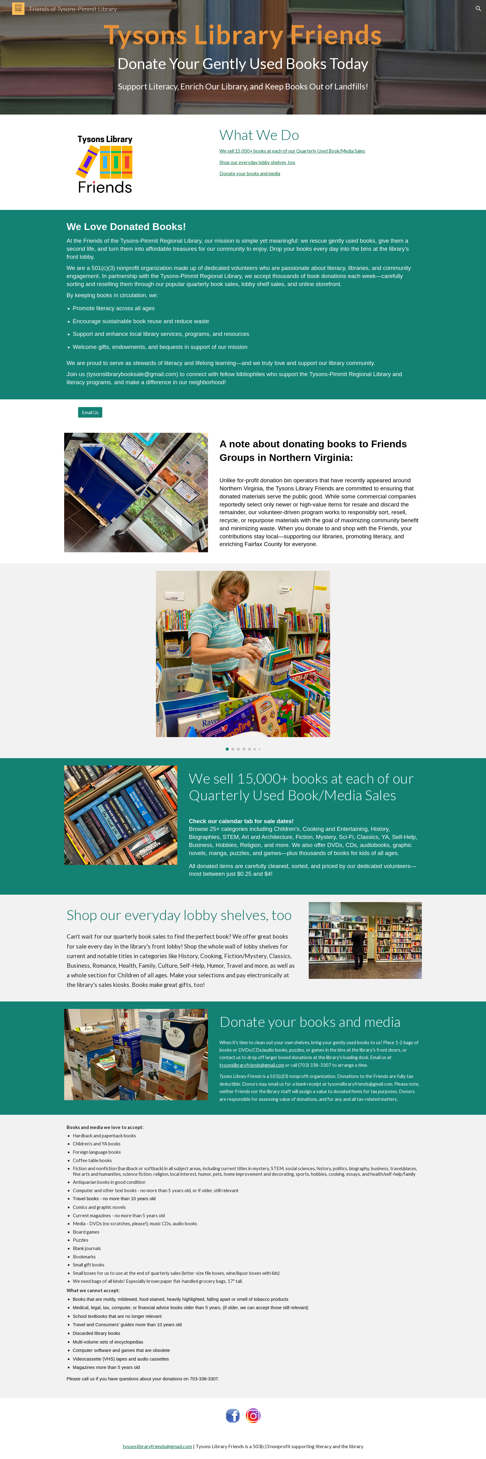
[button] (478, 8)
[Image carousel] (243, 661)
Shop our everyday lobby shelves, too (257, 162)
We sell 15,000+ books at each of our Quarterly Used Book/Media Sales (292, 151)
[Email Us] (90, 412)
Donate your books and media (249, 173)
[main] (243, 57)
